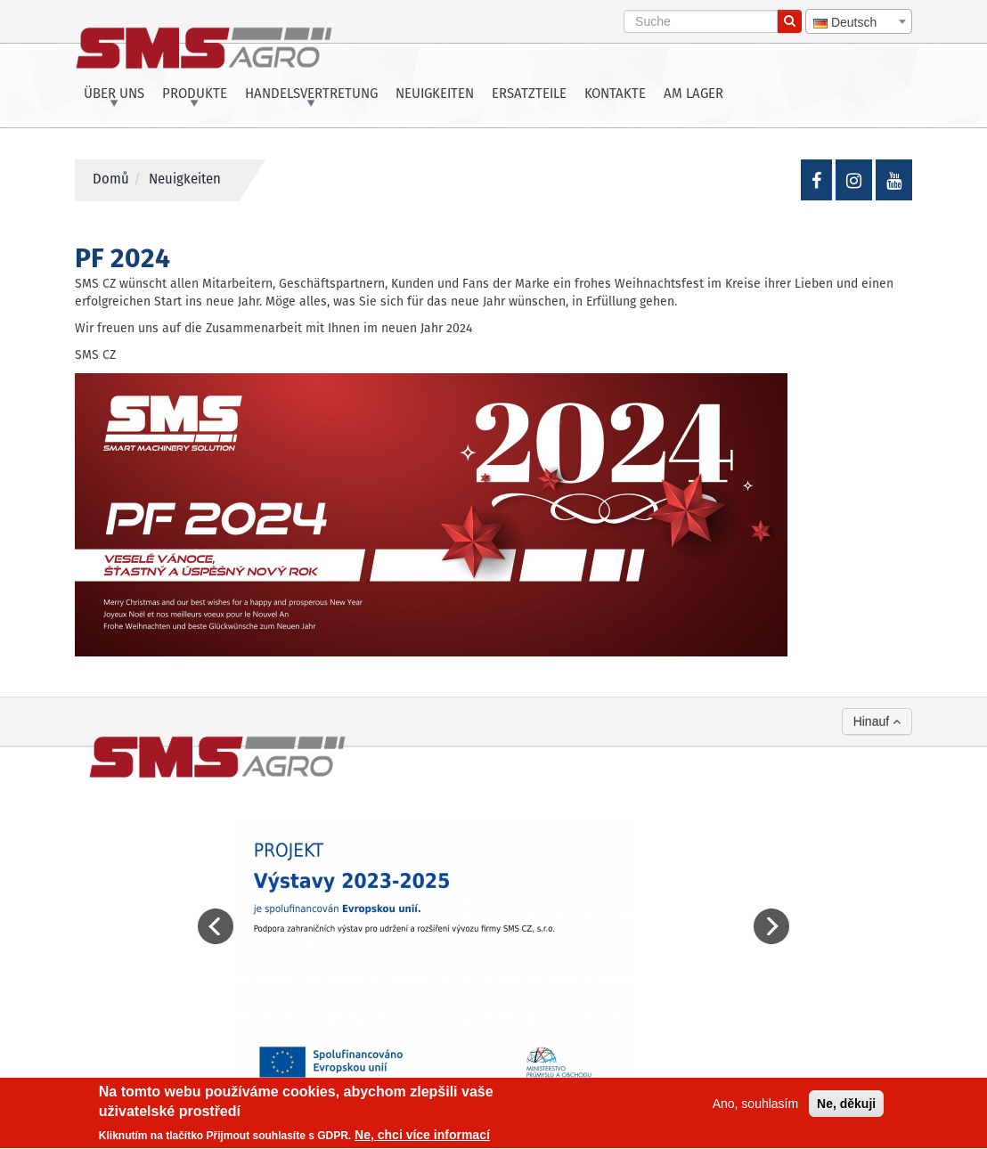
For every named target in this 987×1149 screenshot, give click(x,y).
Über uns (114, 94)
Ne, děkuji (846, 1105)
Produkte (194, 94)
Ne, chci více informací (422, 1137)
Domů (111, 180)
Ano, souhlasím (756, 1105)
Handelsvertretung (311, 94)
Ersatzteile (529, 94)
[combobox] (858, 21)
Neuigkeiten (435, 94)
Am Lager (693, 94)
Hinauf (877, 721)
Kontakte (615, 94)
